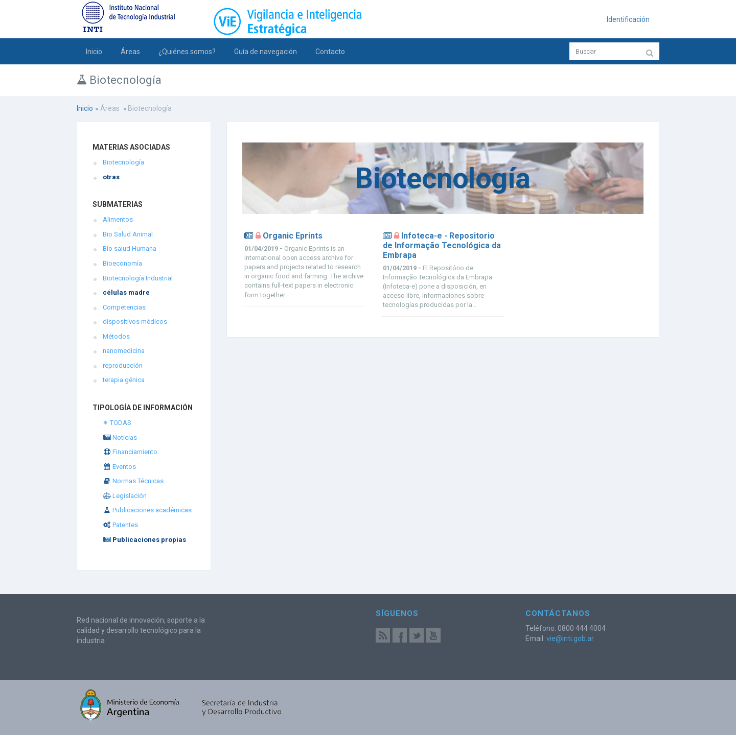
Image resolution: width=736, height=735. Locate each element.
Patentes (120, 525)
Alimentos (118, 219)
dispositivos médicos (135, 321)
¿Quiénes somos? (187, 52)
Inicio (94, 52)
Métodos (116, 336)
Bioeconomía (122, 263)
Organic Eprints (293, 236)
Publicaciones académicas (147, 510)
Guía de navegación (265, 52)
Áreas (130, 52)
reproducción (123, 365)
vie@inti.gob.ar (570, 638)
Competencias (124, 307)
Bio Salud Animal (128, 234)
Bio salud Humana (129, 248)
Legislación (125, 496)
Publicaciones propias (144, 539)
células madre (126, 292)
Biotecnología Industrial (138, 278)
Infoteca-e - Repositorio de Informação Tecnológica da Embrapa (442, 245)
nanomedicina (124, 350)
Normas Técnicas (133, 481)
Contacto (330, 52)
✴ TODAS (117, 422)
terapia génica (124, 380)
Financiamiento (130, 452)
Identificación (628, 19)
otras (111, 177)
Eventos (119, 466)
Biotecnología (123, 162)
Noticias (120, 437)
